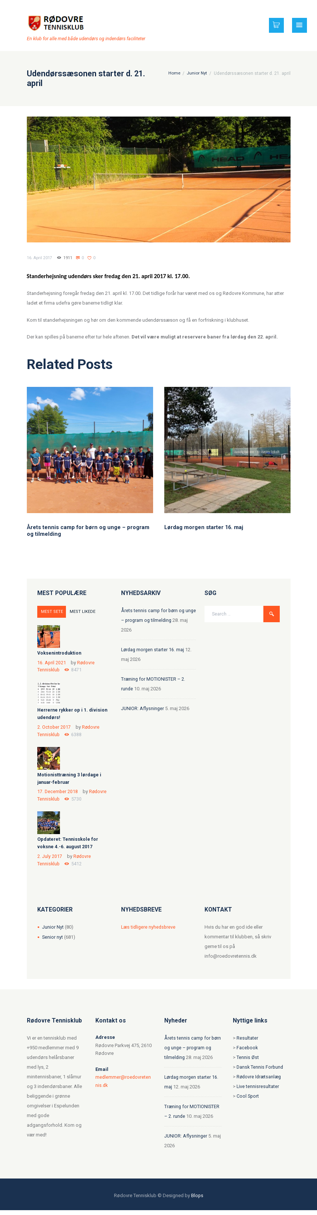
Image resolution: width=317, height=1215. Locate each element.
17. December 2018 (58, 794)
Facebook (248, 1052)
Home (174, 73)
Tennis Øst (248, 1062)
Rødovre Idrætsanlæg (260, 1081)
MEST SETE (51, 612)
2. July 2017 (49, 860)
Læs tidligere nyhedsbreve (149, 932)
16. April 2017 (40, 257)
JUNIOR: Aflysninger (143, 708)
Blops (197, 1200)
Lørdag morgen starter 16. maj (204, 527)
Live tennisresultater (258, 1091)
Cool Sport (248, 1101)
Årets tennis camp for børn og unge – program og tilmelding (191, 1052)
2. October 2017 (54, 728)
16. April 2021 (51, 662)
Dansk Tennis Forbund (261, 1072)
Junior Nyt (196, 73)
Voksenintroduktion (60, 652)
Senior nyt (52, 942)
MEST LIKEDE (79, 612)
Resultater (247, 1043)
